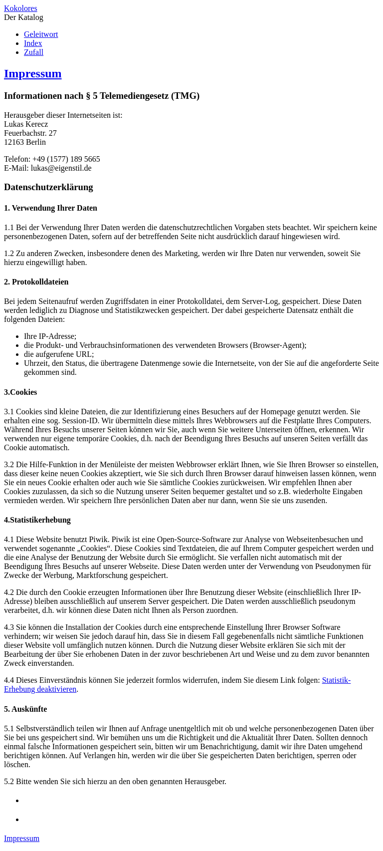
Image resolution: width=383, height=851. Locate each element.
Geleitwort (41, 34)
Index (33, 43)
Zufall (33, 52)
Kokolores (20, 8)
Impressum (33, 73)
